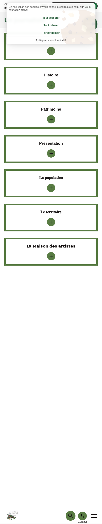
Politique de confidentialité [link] (51, 40)
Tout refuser (51, 25)
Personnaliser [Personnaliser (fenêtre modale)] (51, 32)
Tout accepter (51, 17)
